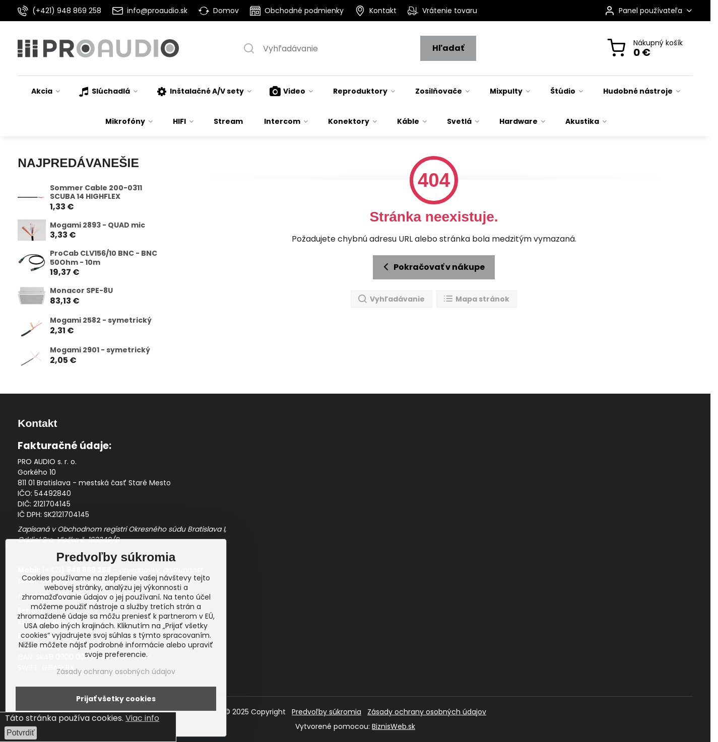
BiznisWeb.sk (393, 726)
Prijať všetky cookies (116, 699)
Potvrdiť (21, 732)
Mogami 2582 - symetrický (101, 320)
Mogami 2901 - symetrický (100, 350)
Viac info (142, 718)
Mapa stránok (476, 299)
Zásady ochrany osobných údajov (426, 712)
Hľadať (448, 48)
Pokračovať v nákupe (432, 267)
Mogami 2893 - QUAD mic (97, 225)
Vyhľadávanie (391, 299)
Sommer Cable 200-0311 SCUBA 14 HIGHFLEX (96, 192)
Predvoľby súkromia (326, 712)
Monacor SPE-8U (81, 290)
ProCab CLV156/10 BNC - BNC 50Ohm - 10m (103, 257)
